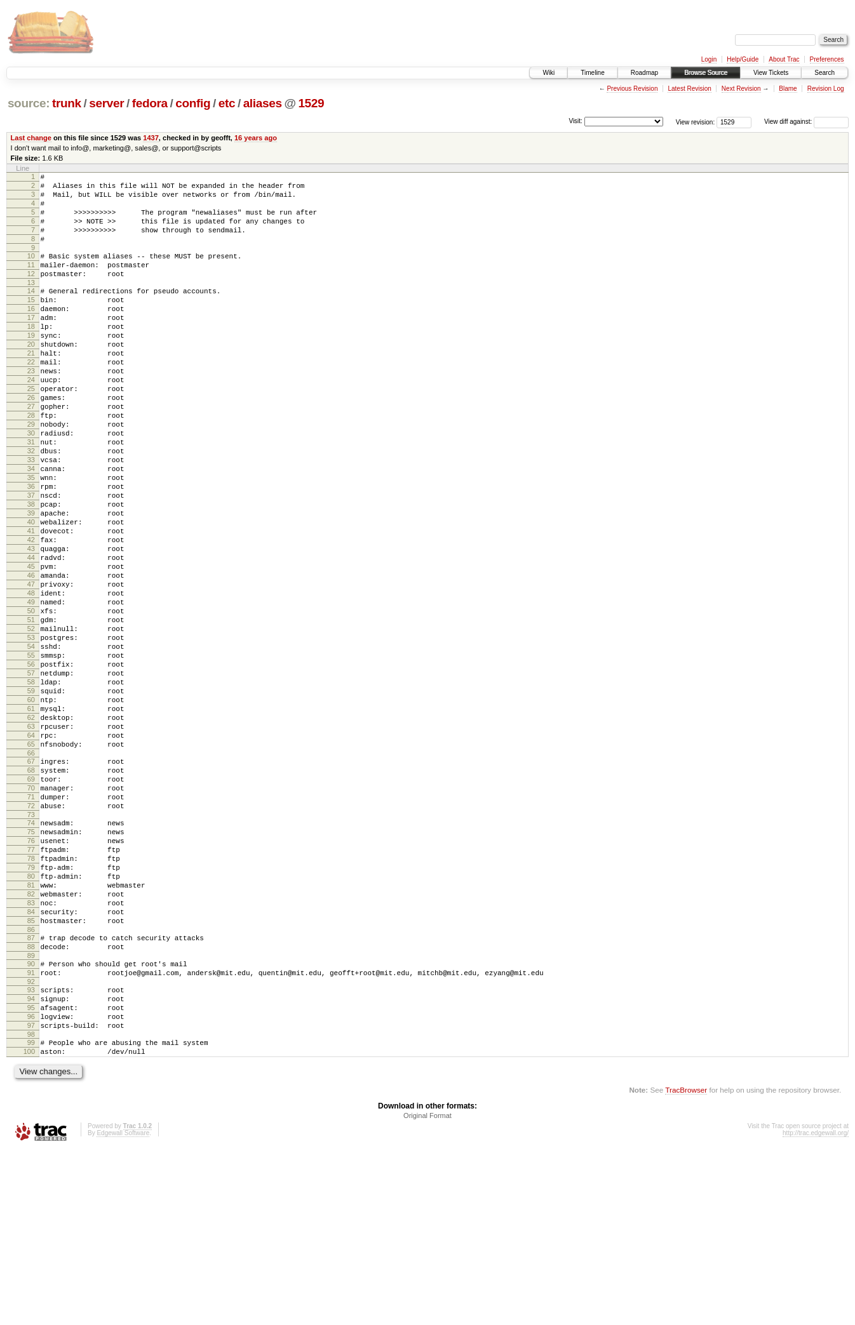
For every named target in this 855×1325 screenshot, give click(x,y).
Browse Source (705, 72)
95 (31, 1173)
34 (31, 527)
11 (31, 282)
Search (824, 72)
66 (31, 873)
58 (31, 786)
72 (31, 935)
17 (31, 344)
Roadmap (644, 72)
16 (31, 333)
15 (31, 322)
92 (31, 1143)
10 (31, 271)
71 (31, 924)
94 (31, 1162)
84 (31, 1062)
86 (31, 1084)
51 (31, 711)
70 (31, 913)
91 (31, 1132)
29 (31, 473)
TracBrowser (686, 1265)
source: (29, 103)
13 (31, 303)
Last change (31, 138)
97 (31, 1195)
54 (31, 743)
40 (31, 592)
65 (31, 862)
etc (227, 103)
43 (31, 625)
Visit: (575, 120)
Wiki (548, 72)
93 (31, 1151)
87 (31, 1092)
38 (31, 571)
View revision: (695, 121)
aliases (262, 103)
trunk (66, 103)
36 (31, 549)
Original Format (427, 1291)
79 (31, 1008)
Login (709, 59)
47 (31, 668)
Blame (788, 88)
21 (31, 387)
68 (31, 892)
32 (31, 506)
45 (31, 646)
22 (31, 398)
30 (31, 484)
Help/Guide (742, 59)
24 (31, 419)
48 (31, 678)
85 (31, 1073)
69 (31, 903)
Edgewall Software (123, 1308)
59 (31, 797)
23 (31, 409)
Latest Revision (689, 88)
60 (31, 808)
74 (31, 954)
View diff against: (806, 121)
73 (31, 946)
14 (31, 312)
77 (31, 986)
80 (31, 1019)
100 (29, 1224)
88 (31, 1103)
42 (31, 614)
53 (31, 732)
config (192, 103)
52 (31, 722)
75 (31, 965)
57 (31, 776)
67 (31, 881)
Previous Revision (632, 88)
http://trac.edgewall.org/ (816, 1308)
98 (31, 1205)
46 (31, 657)
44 (31, 635)
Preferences (827, 59)
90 (31, 1122)
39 (31, 581)
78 (31, 997)
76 (31, 976)
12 (31, 292)
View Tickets (770, 72)
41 (31, 603)
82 (31, 1040)
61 (31, 819)
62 (31, 830)
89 (31, 1113)
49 (31, 689)
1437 (151, 138)
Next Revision (741, 88)
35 (31, 538)
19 (31, 366)
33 (31, 517)
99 (31, 1214)
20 (31, 376)
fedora (150, 103)
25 (31, 430)
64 (31, 851)
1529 (311, 103)
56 (31, 765)
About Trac (784, 59)
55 (31, 754)
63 (31, 840)
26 (31, 441)
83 (31, 1051)
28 (31, 463)
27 (31, 452)
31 (31, 495)
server (106, 103)
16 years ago (255, 138)
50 (31, 700)
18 (31, 355)
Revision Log (825, 88)
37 (31, 560)
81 (31, 1030)
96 (31, 1184)
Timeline (592, 72)
